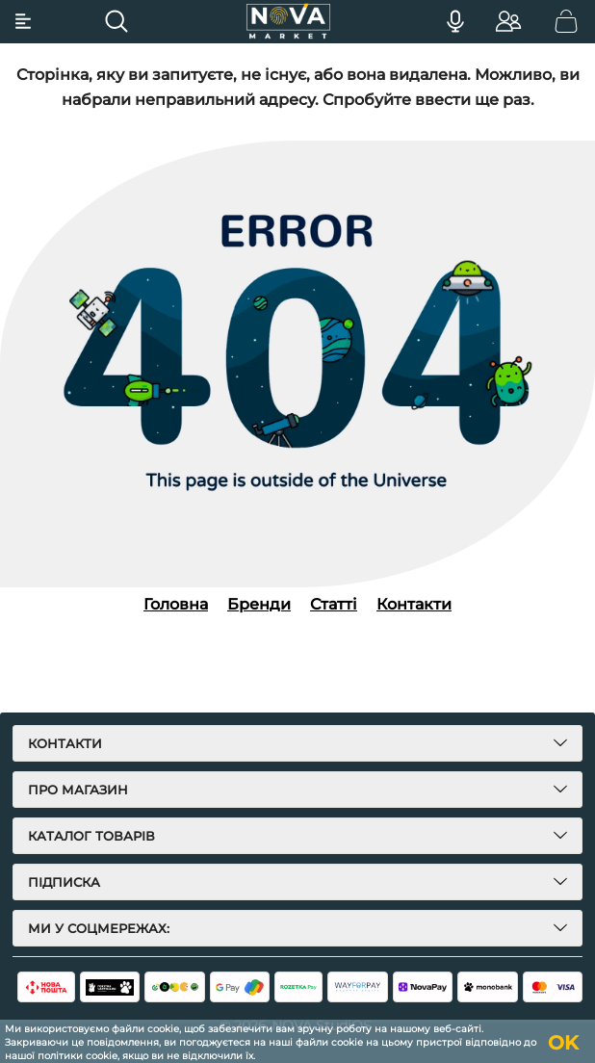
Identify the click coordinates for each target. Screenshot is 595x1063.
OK (563, 1042)
